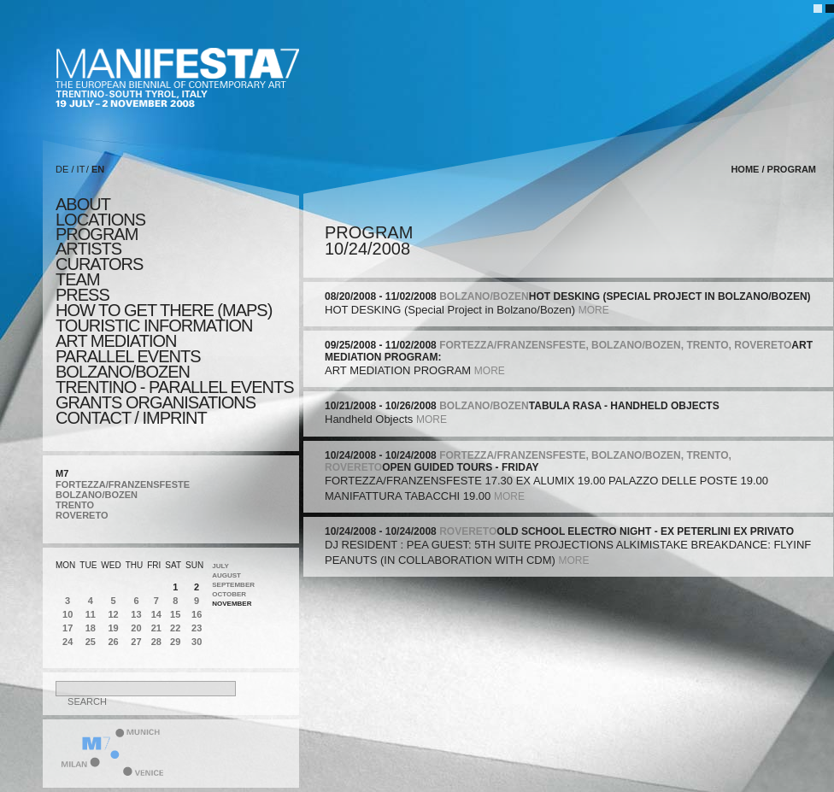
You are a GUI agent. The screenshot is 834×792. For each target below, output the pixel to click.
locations (100, 219)
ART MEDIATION (116, 341)
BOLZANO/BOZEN (97, 495)
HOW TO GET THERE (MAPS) (164, 310)
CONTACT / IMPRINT (131, 417)
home (745, 169)
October (229, 594)
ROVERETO (82, 515)
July (220, 566)
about (83, 204)
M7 (62, 473)
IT (81, 169)
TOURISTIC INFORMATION (154, 325)
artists (88, 248)
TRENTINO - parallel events (175, 387)
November (231, 603)
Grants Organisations (155, 402)
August (226, 575)
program (97, 234)
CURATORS (99, 264)
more (594, 310)
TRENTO (75, 505)
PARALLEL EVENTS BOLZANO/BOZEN (128, 364)
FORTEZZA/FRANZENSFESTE (123, 484)
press (82, 294)
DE (62, 169)
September (233, 585)
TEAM (78, 279)
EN (97, 169)
